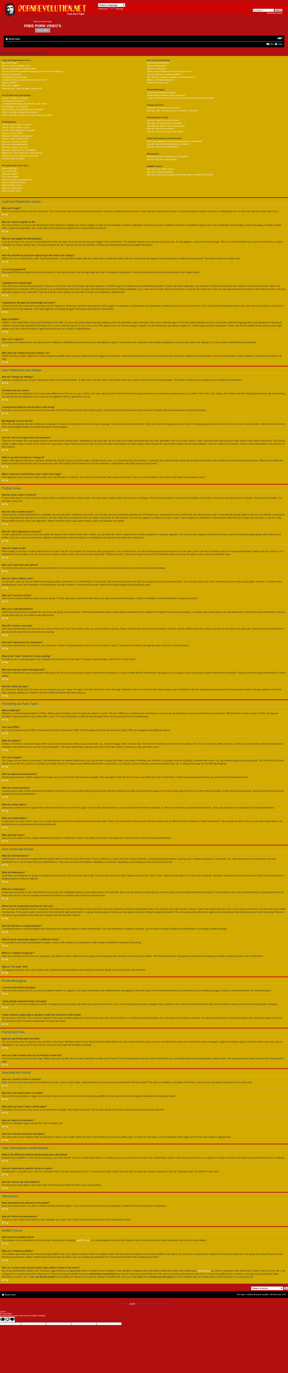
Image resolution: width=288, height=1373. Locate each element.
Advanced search (274, 13)
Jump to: (246, 1288)
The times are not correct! (13, 101)
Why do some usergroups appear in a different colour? (171, 77)
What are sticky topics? (12, 185)
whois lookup (204, 1270)
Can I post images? (10, 177)
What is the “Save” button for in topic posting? (22, 153)
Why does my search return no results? (164, 123)
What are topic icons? (11, 191)
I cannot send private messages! (161, 92)
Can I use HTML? (10, 171)
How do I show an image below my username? (23, 109)
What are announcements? (14, 182)
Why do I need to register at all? (16, 66)
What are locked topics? (12, 188)
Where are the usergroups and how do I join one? (169, 71)
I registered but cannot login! (14, 77)
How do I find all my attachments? (162, 159)
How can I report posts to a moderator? (19, 150)
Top (6, 214)
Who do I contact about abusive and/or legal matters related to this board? (180, 175)
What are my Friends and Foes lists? (163, 108)
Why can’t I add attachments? (15, 144)
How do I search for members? (160, 129)
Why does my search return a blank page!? (166, 126)
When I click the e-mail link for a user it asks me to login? (27, 115)
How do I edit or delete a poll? (15, 139)
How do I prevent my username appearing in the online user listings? (32, 71)
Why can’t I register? (11, 85)
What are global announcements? (17, 180)
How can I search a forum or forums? (163, 120)
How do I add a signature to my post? (18, 130)
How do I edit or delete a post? (15, 127)
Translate (115, 9)
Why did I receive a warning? (15, 147)
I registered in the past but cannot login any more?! (24, 80)
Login (280, 44)
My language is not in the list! (15, 107)
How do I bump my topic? (13, 158)
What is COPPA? (9, 83)
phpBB (132, 1304)
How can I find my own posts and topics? (165, 131)
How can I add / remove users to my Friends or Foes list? (172, 111)
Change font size (279, 38)
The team (241, 1294)
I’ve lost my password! (12, 74)
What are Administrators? (158, 63)
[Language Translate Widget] (111, 5)
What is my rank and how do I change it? (20, 112)
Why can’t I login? (10, 63)
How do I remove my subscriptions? (163, 147)
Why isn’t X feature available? (160, 172)
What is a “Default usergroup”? (160, 80)
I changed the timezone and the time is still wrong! (24, 104)
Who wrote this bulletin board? (160, 169)
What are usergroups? (157, 69)
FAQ (271, 44)
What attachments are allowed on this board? (167, 156)
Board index (14, 39)
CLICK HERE (42, 30)
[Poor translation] (10, 1319)
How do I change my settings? (15, 98)
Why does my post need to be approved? (20, 156)
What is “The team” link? (158, 83)
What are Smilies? (10, 174)
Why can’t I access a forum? (14, 142)
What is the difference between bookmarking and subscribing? (174, 141)
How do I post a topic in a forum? (16, 124)
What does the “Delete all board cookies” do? (22, 88)
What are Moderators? (157, 66)
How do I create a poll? (12, 133)
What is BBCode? (10, 168)
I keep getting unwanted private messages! (166, 95)
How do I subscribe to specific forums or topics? (168, 144)
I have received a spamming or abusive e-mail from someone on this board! (180, 98)
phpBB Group (83, 1240)
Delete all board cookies (258, 1294)
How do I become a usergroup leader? (164, 74)
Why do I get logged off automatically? (19, 69)
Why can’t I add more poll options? (17, 136)
